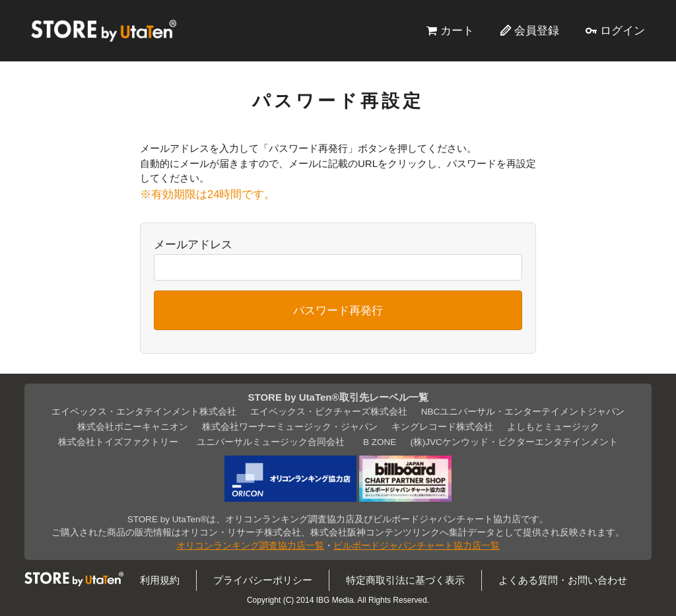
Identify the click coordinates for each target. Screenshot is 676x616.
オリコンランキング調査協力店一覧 (250, 546)
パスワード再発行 (338, 310)
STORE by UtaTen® (103, 30)
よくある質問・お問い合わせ (562, 580)
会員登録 (536, 30)
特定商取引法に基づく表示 (405, 580)
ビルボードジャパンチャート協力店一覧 (416, 546)
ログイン (622, 30)
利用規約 (160, 580)
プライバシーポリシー (262, 580)
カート (457, 30)
